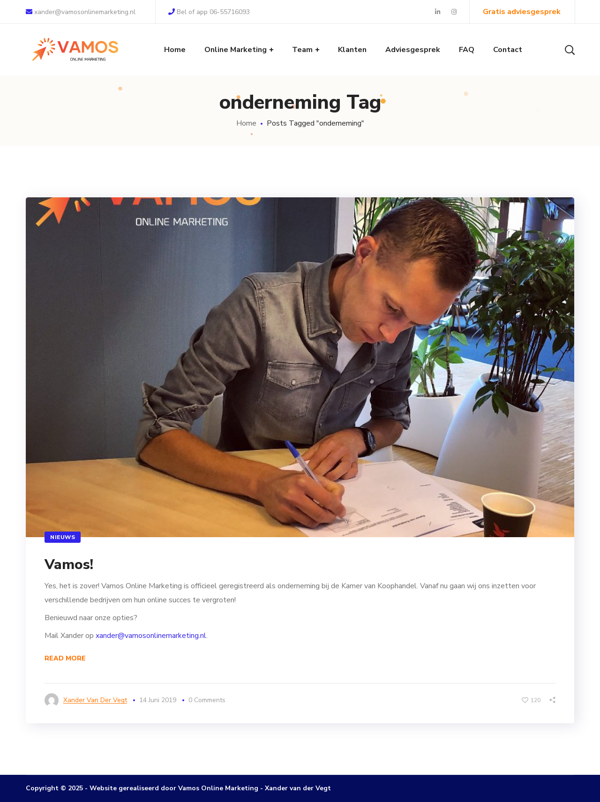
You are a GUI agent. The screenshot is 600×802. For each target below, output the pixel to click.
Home (246, 123)
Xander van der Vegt (95, 700)
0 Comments (206, 700)
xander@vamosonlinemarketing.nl (80, 11)
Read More (65, 658)
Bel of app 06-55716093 (209, 11)
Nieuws (62, 537)
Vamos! (69, 564)
